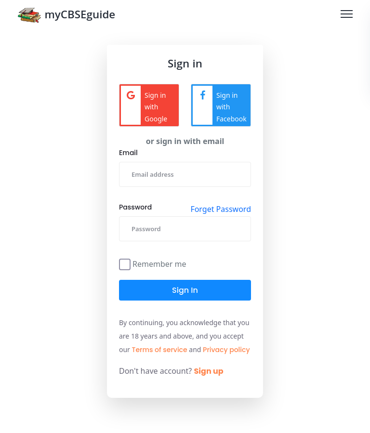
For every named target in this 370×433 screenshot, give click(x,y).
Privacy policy (226, 349)
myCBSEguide (66, 16)
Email (128, 152)
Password (135, 207)
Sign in (185, 290)
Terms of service (159, 349)
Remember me (159, 263)
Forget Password (220, 209)
